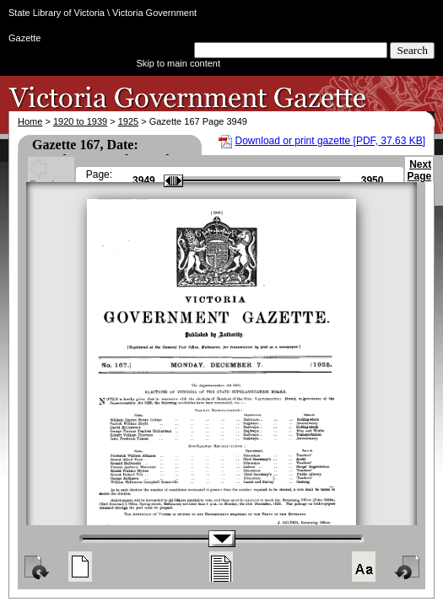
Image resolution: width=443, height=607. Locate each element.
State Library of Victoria (56, 13)
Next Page (419, 177)
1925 (128, 121)
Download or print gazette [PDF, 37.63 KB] (330, 141)
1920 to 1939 (80, 121)
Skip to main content (178, 63)
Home (30, 121)
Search (412, 50)
